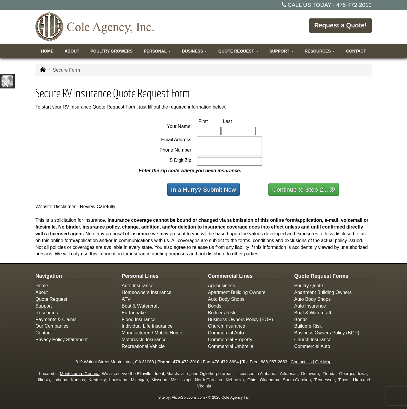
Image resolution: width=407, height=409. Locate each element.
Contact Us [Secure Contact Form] (301, 361)
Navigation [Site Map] (48, 276)
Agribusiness (221, 285)
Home (47, 51)
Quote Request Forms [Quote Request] (321, 276)
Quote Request (51, 299)
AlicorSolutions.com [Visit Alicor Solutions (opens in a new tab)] (188, 397)
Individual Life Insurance (147, 325)
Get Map (323, 361)
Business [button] (194, 51)
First (209, 121)
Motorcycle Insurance (144, 339)
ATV (126, 299)
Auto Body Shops (226, 299)
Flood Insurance (139, 319)
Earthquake (134, 312)
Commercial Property (230, 339)
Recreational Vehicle (143, 346)
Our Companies (51, 325)
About (72, 51)
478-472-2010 (354, 5)
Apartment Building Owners (236, 292)
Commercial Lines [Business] (230, 276)
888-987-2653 (274, 361)
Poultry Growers (112, 51)
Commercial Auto (226, 332)
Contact (356, 51)
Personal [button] (157, 51)
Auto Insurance (138, 285)
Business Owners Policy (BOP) (240, 319)
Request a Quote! (340, 26)
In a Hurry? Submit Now (203, 189)
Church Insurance (226, 325)
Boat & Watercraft (140, 305)
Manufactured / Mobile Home (152, 332)
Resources (46, 312)
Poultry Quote (308, 285)
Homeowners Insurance (147, 292)
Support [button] (281, 51)
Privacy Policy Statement (61, 339)
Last (233, 121)
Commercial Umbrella (230, 346)
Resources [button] (320, 51)
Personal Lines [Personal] (140, 276)
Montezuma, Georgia (79, 373)
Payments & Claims (56, 319)
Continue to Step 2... (304, 189)
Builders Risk (221, 312)
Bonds (214, 305)
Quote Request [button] (238, 51)
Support (43, 305)
